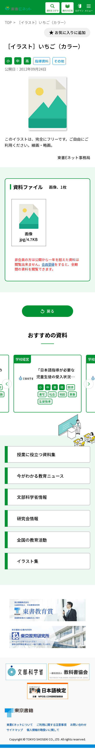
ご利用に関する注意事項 (55, 726)
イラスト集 (28, 562)
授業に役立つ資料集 (36, 455)
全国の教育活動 (32, 541)
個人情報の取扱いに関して (67, 731)
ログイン (78, 8)
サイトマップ (37, 731)
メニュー (88, 8)
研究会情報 (28, 519)
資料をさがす (48, 8)
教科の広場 (65, 8)
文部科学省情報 (32, 498)
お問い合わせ (15, 731)
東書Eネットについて (21, 726)
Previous (6, 384)
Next (88, 384)
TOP (8, 22)
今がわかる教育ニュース (40, 476)
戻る (47, 311)
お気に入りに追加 (69, 32)
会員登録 (48, 264)
